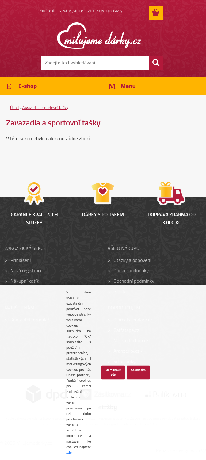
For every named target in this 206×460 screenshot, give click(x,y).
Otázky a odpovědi (132, 260)
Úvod (14, 108)
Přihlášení (46, 10)
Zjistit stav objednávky (105, 10)
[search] (156, 63)
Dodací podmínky (131, 270)
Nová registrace (71, 10)
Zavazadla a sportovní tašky (45, 108)
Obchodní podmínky (133, 281)
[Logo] (99, 35)
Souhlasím (138, 369)
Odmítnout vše (113, 372)
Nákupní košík (24, 281)
